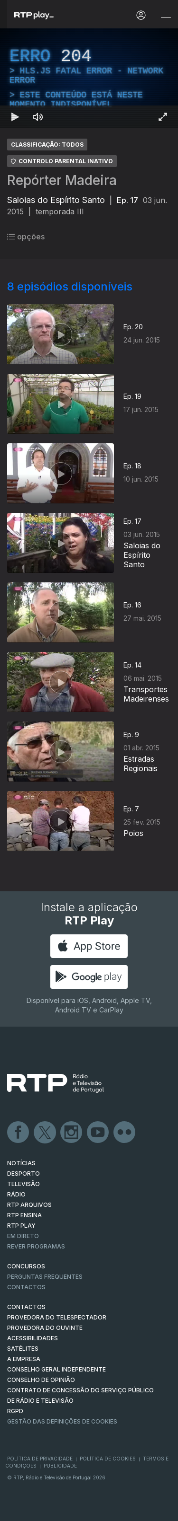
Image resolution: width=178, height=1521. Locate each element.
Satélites (22, 1348)
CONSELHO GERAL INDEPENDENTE (56, 1369)
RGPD (15, 1411)
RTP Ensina (24, 1215)
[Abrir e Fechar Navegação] (165, 15)
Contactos (26, 1287)
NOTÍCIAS (21, 1163)
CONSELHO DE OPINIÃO (41, 1379)
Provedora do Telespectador (56, 1317)
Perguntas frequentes (45, 1276)
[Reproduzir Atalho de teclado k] (15, 117)
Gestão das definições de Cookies (62, 1421)
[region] (89, 78)
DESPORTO (23, 1173)
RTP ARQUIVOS (29, 1204)
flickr (124, 1132)
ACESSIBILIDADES (32, 1338)
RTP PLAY (21, 1225)
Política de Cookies (108, 1458)
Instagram (71, 1132)
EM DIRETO (23, 1236)
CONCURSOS (26, 1266)
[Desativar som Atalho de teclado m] (38, 117)
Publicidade (60, 1465)
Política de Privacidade (40, 1458)
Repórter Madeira (62, 180)
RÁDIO (16, 1194)
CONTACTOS (26, 1306)
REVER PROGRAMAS (36, 1246)
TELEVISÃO (23, 1183)
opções (26, 236)
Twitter (45, 1132)
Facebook (18, 1132)
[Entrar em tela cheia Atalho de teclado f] (162, 117)
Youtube (98, 1132)
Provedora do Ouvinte (45, 1327)
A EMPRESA (23, 1359)
